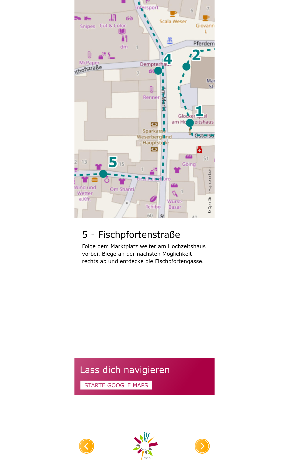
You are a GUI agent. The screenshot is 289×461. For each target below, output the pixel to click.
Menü (148, 458)
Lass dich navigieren (125, 369)
